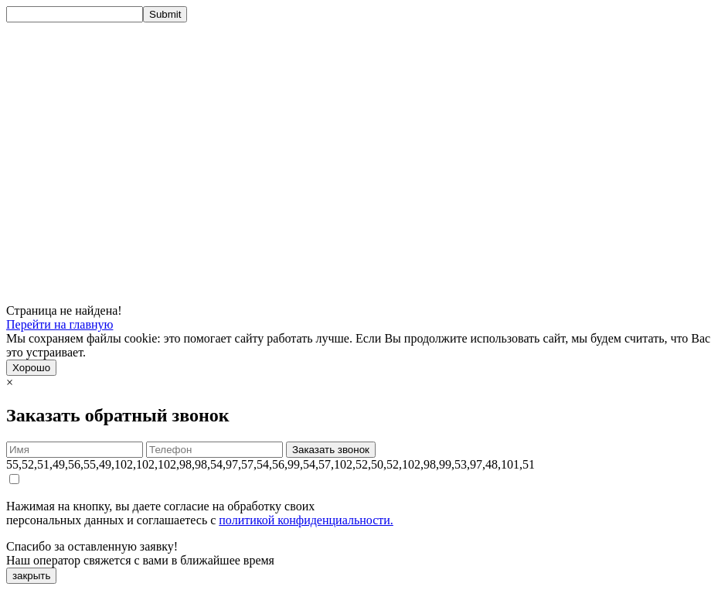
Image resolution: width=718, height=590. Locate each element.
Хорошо (31, 367)
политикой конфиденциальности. (306, 520)
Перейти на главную (59, 324)
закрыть (31, 575)
